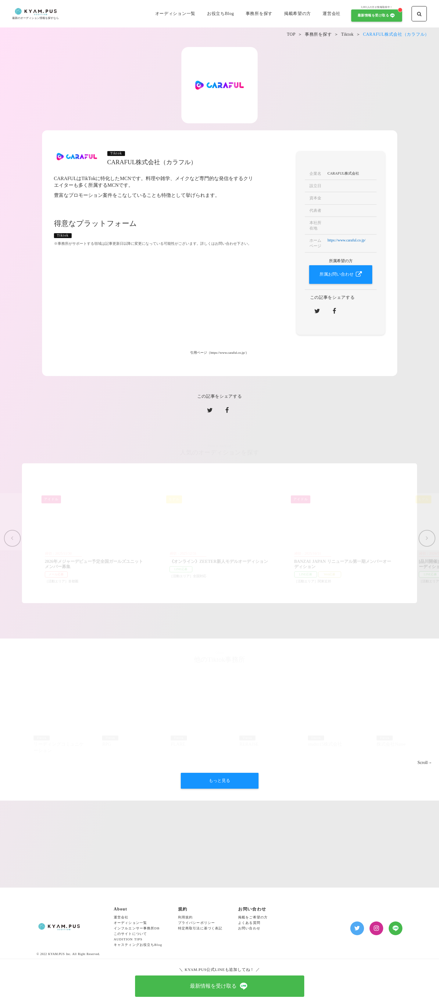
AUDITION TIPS (128, 939)
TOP (291, 34)
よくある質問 (249, 923)
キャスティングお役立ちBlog (138, 944)
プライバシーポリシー (196, 923)
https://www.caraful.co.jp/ (346, 240)
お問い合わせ (249, 928)
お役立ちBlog (220, 13)
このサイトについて (130, 933)
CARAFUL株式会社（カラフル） (396, 34)
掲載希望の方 (297, 13)
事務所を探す (318, 34)
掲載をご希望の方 (253, 917)
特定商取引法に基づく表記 (200, 928)
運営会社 (121, 917)
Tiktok (347, 34)
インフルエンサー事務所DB (137, 928)
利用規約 (185, 917)
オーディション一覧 (130, 923)
